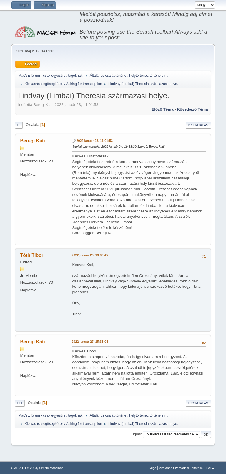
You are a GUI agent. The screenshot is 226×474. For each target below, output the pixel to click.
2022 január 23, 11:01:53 (94, 140)
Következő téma (192, 109)
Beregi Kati (32, 140)
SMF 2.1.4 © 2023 (24, 468)
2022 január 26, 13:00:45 (90, 255)
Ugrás (136, 434)
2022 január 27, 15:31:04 (90, 341)
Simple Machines (51, 468)
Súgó (152, 468)
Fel (20, 403)
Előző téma (162, 109)
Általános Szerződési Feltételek (181, 468)
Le (19, 125)
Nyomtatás (198, 125)
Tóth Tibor (31, 255)
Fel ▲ (210, 468)
